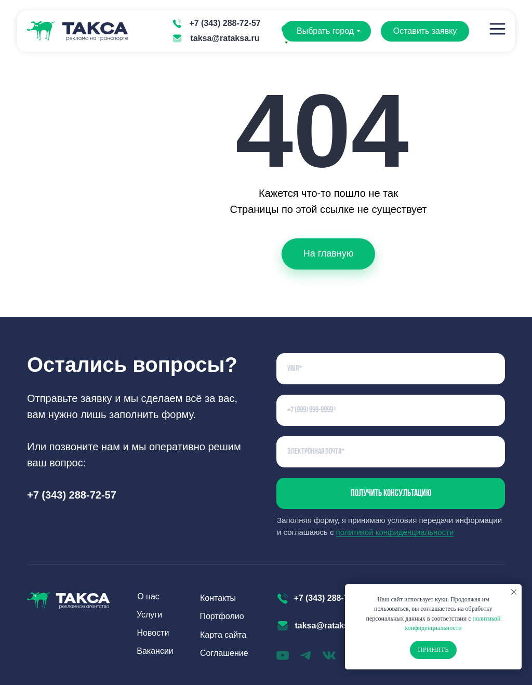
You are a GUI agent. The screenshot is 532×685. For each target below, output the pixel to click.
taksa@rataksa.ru (224, 38)
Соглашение (224, 653)
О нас (148, 596)
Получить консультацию (391, 494)
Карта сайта (223, 634)
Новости (153, 632)
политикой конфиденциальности (395, 532)
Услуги (149, 614)
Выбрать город (325, 30)
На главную (328, 253)
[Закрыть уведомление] (514, 592)
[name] (390, 368)
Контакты (218, 598)
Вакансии (155, 651)
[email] (390, 451)
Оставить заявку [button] (425, 30)
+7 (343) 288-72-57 (224, 23)
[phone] (390, 410)
